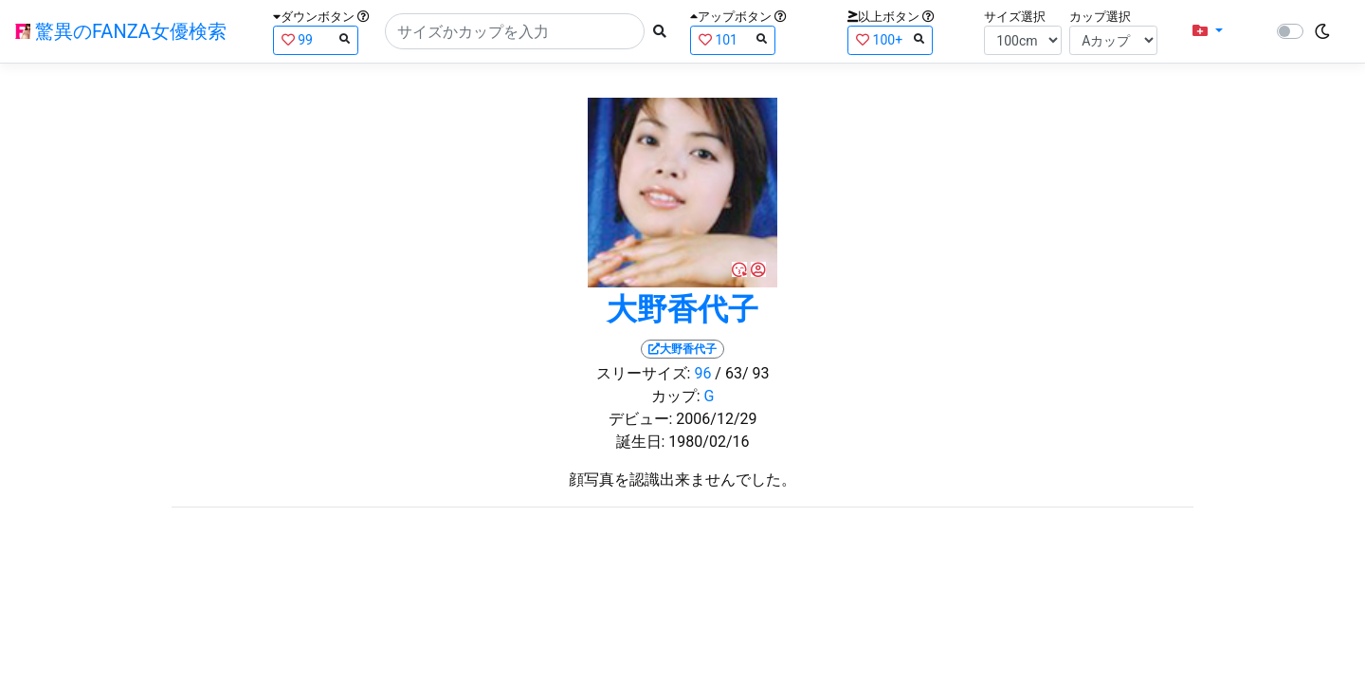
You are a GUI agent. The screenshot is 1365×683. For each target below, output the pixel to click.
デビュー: (641, 419)
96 (702, 373)
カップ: (676, 396)
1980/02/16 (708, 442)
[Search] (515, 31)
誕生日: (640, 442)
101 (733, 39)
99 (316, 39)
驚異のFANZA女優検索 (121, 31)
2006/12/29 (716, 419)
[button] (1207, 31)
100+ (890, 39)
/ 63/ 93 (742, 373)
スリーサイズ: (643, 373)
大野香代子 (682, 309)
